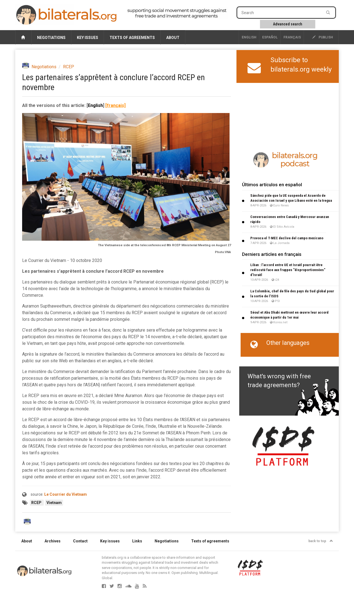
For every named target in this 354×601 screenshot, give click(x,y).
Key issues (87, 37)
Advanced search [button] (287, 24)
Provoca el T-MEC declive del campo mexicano (286, 238)
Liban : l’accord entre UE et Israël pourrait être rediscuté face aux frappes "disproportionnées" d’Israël (287, 270)
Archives (53, 541)
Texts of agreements (132, 37)
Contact (80, 541)
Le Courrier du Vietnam (65, 494)
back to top (320, 541)
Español (270, 37)
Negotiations (51, 37)
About (172, 37)
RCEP (68, 66)
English (249, 37)
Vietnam (54, 502)
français (292, 37)
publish (322, 37)
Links (137, 541)
